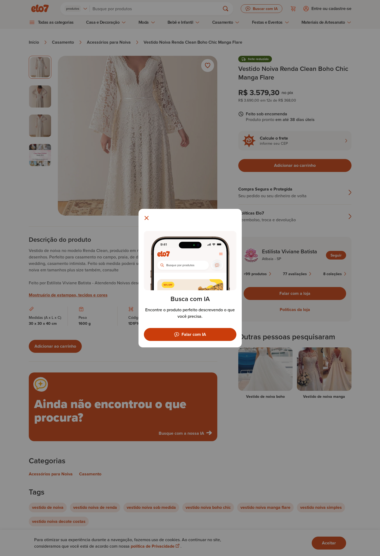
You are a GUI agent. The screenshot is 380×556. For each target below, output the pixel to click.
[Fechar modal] (146, 218)
